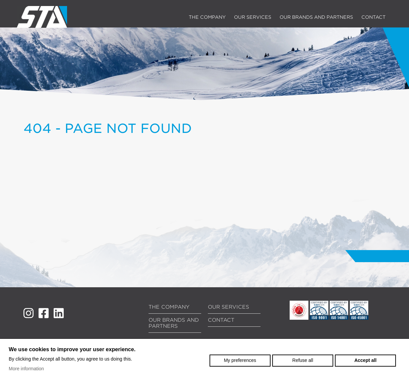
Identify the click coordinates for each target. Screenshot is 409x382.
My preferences (240, 360)
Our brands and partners (316, 17)
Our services (252, 17)
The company (207, 17)
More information (26, 368)
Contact (373, 17)
